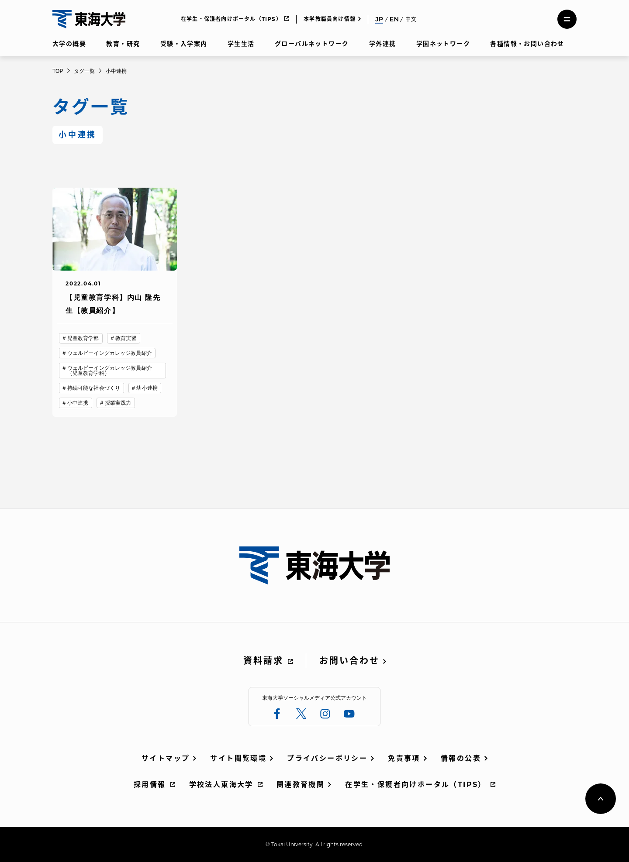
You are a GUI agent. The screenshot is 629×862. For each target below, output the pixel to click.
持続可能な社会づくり (93, 388)
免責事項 (404, 758)
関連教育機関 (300, 784)
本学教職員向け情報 (330, 19)
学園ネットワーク (443, 44)
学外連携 (382, 44)
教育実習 (125, 338)
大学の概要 (69, 44)
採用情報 (150, 784)
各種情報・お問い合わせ (527, 44)
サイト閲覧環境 (238, 758)
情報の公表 (461, 758)
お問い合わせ (349, 661)
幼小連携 (146, 388)
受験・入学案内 (183, 44)
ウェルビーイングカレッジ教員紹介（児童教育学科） (109, 370)
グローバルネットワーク (312, 44)
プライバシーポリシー (327, 758)
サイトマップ (166, 758)
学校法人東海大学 (221, 784)
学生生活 (241, 44)
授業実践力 (118, 403)
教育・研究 (123, 44)
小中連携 (77, 403)
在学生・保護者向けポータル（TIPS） (231, 19)
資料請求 (263, 661)
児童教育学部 (83, 338)
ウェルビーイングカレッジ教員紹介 (109, 353)
